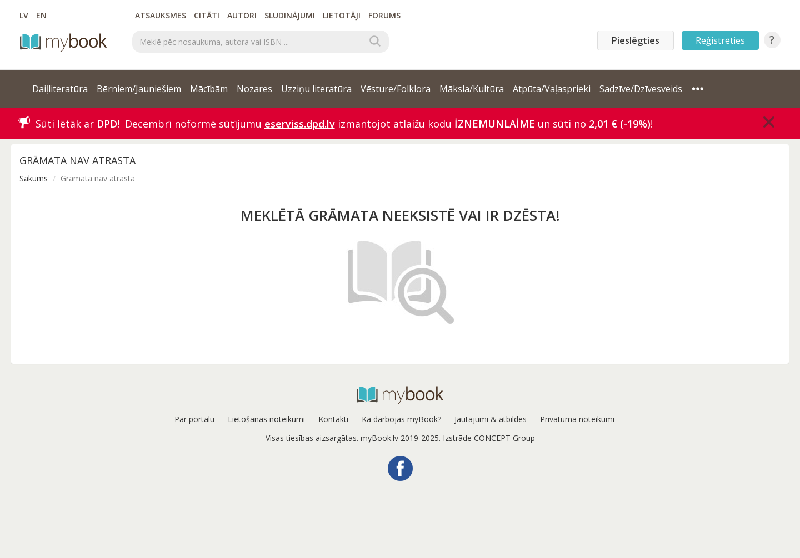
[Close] (768, 122)
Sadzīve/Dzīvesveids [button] (640, 89)
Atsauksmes (160, 15)
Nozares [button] (254, 89)
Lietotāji (342, 15)
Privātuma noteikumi (577, 419)
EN (41, 15)
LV (23, 15)
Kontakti (333, 419)
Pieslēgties (635, 40)
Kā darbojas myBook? (401, 419)
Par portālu (194, 419)
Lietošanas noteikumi (266, 419)
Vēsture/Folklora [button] (396, 89)
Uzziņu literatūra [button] (316, 89)
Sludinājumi (289, 15)
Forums (384, 15)
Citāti (206, 15)
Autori (242, 15)
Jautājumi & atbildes (490, 419)
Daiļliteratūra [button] (60, 89)
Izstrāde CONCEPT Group (489, 438)
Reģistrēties (720, 40)
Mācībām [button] (209, 89)
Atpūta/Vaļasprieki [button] (552, 89)
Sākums (33, 178)
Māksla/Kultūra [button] (471, 89)
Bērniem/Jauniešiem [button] (139, 89)
